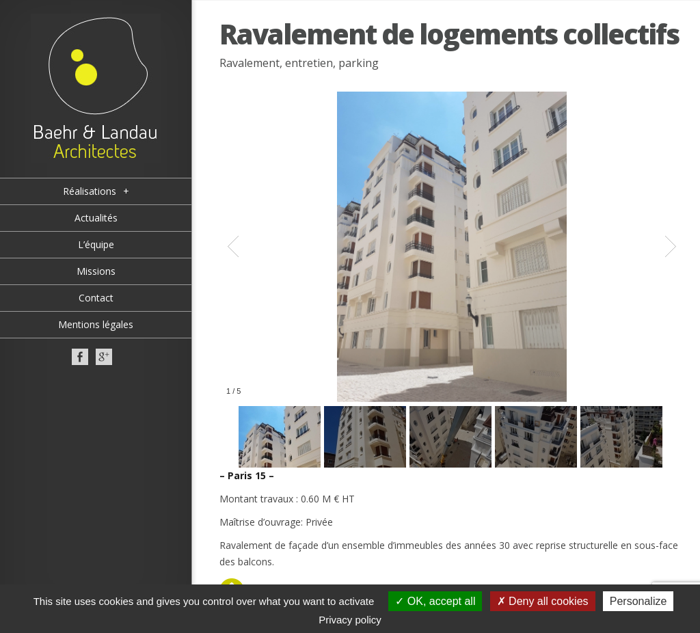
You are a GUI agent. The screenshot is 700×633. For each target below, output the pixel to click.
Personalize (638, 601)
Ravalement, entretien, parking (299, 62)
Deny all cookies (543, 601)
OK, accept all (435, 601)
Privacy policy (350, 619)
